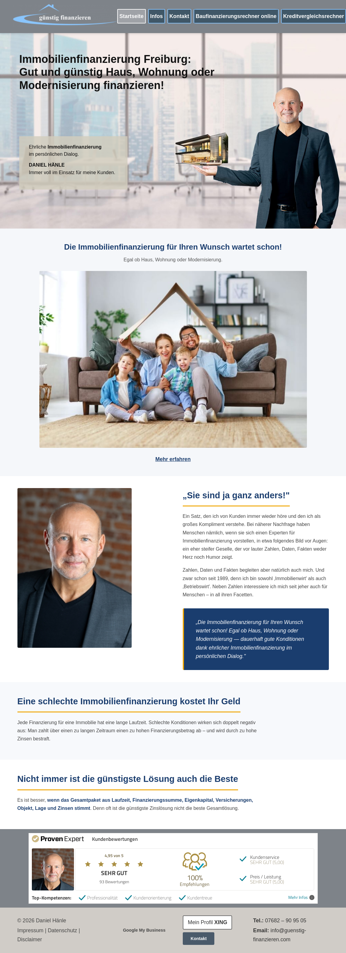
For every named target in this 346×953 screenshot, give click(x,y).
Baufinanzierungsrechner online (236, 16)
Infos (156, 16)
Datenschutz (62, 930)
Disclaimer (29, 939)
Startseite (131, 16)
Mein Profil (207, 922)
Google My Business (144, 930)
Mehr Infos (301, 897)
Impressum (30, 930)
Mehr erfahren (173, 459)
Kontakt (179, 16)
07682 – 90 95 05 (285, 921)
